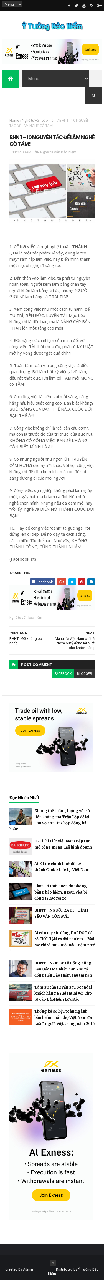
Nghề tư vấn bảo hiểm (39, 120)
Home (14, 120)
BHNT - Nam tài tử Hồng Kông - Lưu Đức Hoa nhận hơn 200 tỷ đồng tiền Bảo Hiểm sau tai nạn (64, 969)
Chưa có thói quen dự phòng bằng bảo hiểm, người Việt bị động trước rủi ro (60, 892)
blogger (84, 674)
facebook (63, 674)
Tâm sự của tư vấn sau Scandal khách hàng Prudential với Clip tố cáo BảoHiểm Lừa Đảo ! (63, 993)
